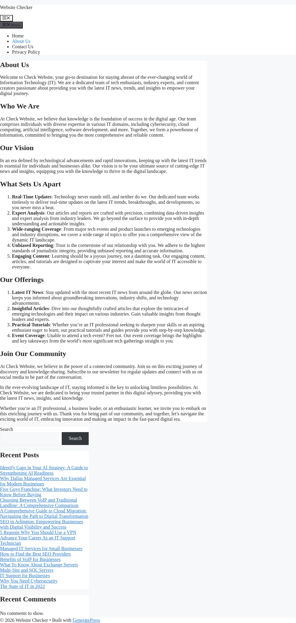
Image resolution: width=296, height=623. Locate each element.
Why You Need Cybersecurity (29, 580)
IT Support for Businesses (25, 575)
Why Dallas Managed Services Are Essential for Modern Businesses (43, 481)
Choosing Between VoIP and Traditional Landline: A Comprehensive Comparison (39, 502)
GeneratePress (86, 620)
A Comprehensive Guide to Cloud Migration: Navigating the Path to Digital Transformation (44, 513)
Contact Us (23, 46)
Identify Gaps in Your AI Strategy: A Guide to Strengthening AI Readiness (44, 470)
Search (6, 429)
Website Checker (16, 7)
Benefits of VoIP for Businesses (30, 559)
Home (18, 35)
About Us (21, 41)
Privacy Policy (26, 52)
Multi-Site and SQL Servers (27, 570)
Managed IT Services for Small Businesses (41, 548)
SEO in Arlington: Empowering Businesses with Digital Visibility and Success (41, 524)
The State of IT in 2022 (22, 586)
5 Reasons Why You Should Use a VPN (38, 532)
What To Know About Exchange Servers (39, 564)
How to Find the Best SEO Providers (35, 553)
